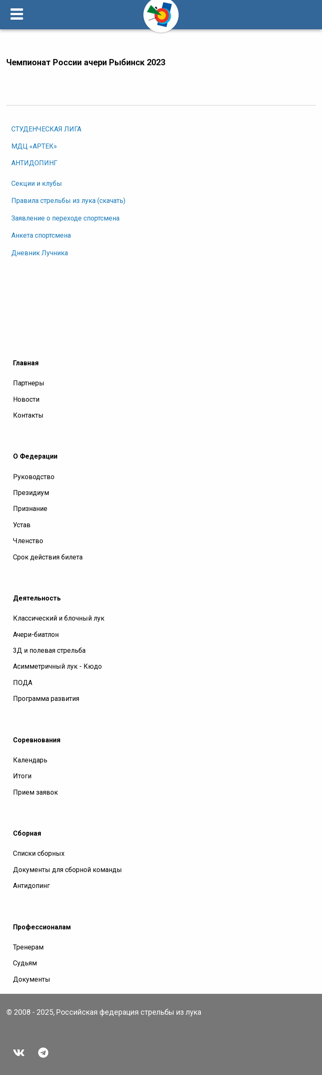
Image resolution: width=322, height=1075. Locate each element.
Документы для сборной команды (67, 870)
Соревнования (36, 740)
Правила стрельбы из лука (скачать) (68, 201)
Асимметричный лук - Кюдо (57, 666)
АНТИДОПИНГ (34, 163)
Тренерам (28, 947)
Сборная (27, 833)
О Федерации (35, 456)
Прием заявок (35, 792)
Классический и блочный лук (58, 618)
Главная (26, 363)
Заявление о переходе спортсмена (65, 218)
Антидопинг (31, 886)
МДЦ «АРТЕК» (34, 146)
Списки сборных (39, 853)
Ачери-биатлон (36, 635)
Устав (22, 525)
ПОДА (22, 683)
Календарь (30, 760)
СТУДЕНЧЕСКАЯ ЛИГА (46, 129)
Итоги (22, 776)
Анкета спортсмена (41, 235)
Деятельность (37, 598)
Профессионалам (42, 927)
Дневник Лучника (39, 253)
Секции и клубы (36, 183)
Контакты (28, 415)
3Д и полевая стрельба (49, 650)
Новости (26, 399)
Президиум (31, 493)
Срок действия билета (48, 557)
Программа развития (46, 699)
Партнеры (28, 383)
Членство (28, 541)
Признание (30, 509)
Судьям (25, 963)
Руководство (34, 477)
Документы (31, 979)
